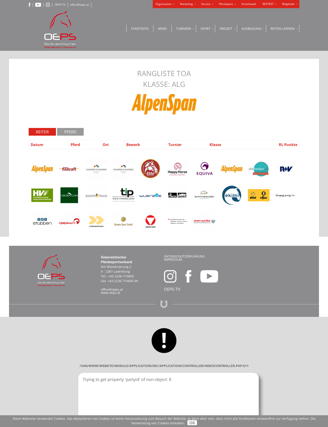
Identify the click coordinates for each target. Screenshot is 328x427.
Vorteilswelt (248, 4)
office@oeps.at (79, 5)
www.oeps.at (110, 292)
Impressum (173, 259)
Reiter (42, 132)
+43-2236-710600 (121, 276)
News (162, 28)
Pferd (70, 132)
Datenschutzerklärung (184, 256)
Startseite (140, 28)
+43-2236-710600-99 (123, 281)
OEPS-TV (60, 5)
